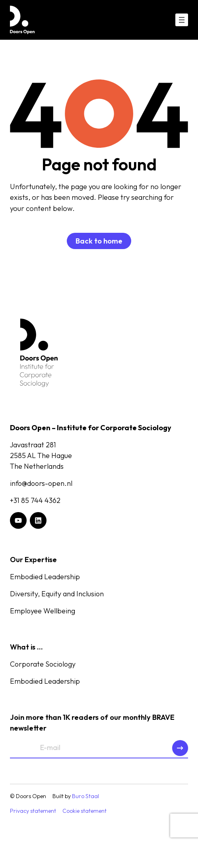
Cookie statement (84, 810)
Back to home (99, 241)
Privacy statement (33, 810)
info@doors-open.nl (41, 483)
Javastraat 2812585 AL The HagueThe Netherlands (41, 455)
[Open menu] (181, 20)
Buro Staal (85, 796)
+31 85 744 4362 (35, 500)
